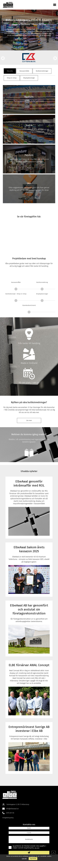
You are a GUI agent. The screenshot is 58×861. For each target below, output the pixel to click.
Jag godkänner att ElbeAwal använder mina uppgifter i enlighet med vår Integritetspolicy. (29, 847)
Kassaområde (24, 71)
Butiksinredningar (42, 71)
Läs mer (24, 858)
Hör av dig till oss (29, 41)
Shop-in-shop (11, 78)
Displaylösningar (29, 78)
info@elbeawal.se (12, 809)
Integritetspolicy (8, 818)
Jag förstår (33, 858)
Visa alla (10, 71)
